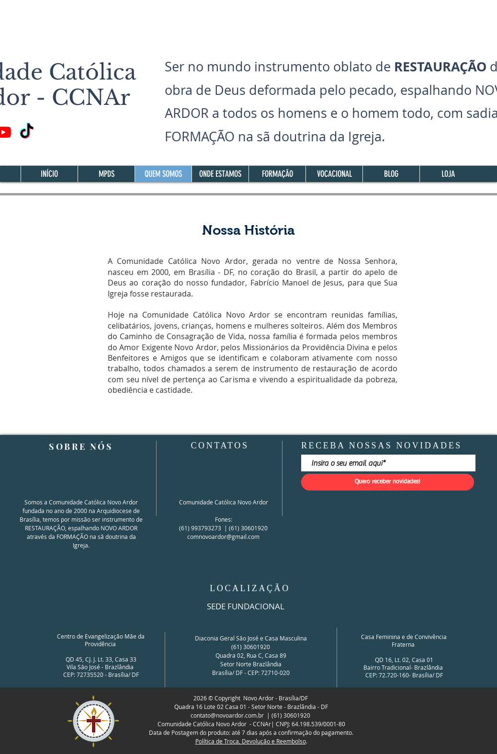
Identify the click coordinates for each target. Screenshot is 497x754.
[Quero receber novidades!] (387, 482)
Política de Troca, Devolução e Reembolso (250, 741)
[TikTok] (26, 132)
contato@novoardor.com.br (227, 715)
